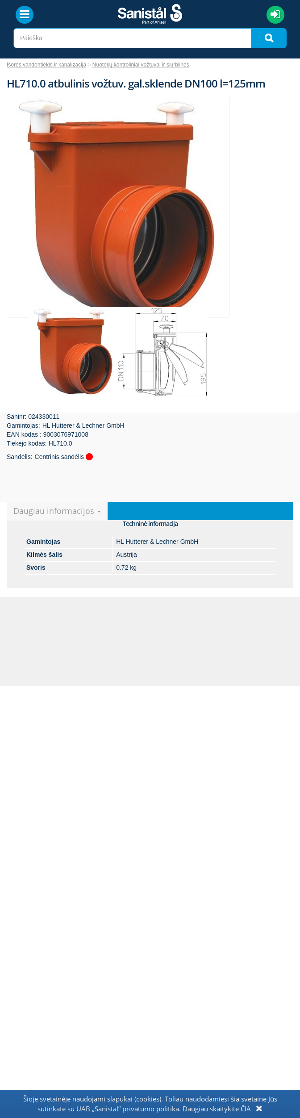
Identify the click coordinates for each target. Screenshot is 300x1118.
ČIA (246, 1108)
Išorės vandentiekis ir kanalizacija (46, 65)
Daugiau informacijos (57, 510)
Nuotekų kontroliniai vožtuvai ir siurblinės (140, 65)
